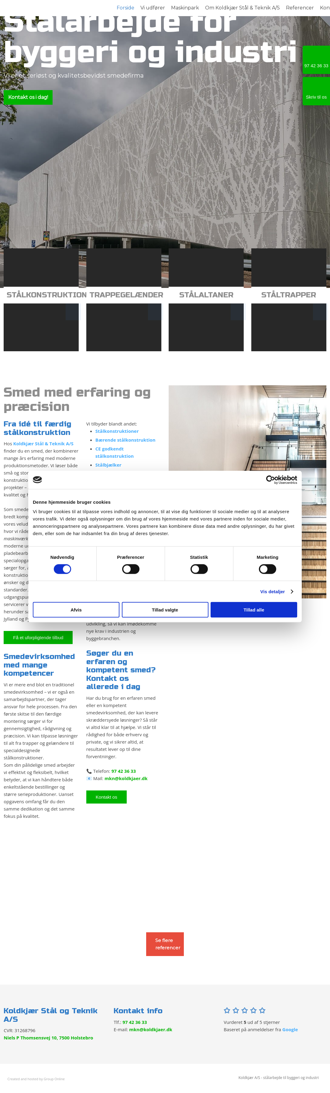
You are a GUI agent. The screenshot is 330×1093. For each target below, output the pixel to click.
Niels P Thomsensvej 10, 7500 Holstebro (48, 1038)
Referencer (300, 8)
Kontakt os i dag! (28, 97)
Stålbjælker (108, 465)
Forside (125, 8)
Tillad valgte (165, 609)
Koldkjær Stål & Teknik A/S (43, 443)
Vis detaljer (272, 591)
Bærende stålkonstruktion (125, 440)
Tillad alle (253, 609)
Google (290, 1029)
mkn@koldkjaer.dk (126, 778)
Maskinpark (185, 8)
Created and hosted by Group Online (36, 1079)
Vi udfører (152, 8)
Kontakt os (106, 797)
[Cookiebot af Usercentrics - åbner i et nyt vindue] (270, 479)
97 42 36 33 (124, 771)
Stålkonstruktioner (117, 431)
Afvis (76, 609)
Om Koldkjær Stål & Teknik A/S (242, 8)
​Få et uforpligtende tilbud (38, 637)
